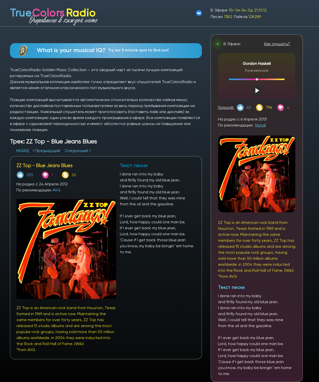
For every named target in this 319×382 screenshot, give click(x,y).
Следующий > (78, 150)
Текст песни (231, 287)
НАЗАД (23, 150)
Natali (260, 125)
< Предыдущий (46, 150)
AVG (57, 190)
